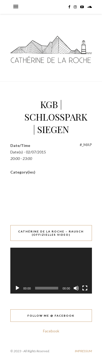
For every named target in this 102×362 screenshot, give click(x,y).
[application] (51, 271)
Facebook (51, 331)
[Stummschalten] (76, 288)
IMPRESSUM (83, 351)
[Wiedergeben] (17, 288)
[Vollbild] (85, 288)
